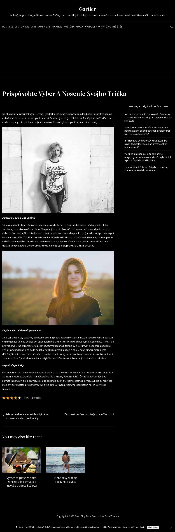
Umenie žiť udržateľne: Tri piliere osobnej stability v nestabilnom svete (146, 168)
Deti (33, 26)
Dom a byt (43, 26)
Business (7, 26)
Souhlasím (153, 527)
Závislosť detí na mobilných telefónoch (87, 424)
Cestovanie (22, 26)
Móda (79, 26)
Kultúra (69, 26)
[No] (171, 527)
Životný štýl (114, 26)
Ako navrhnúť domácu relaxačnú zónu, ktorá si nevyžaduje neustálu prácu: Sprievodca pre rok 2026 (148, 117)
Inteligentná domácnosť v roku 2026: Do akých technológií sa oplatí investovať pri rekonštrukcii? (145, 144)
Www (101, 26)
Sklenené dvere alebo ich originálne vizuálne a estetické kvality (27, 426)
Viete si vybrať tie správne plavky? (65, 490)
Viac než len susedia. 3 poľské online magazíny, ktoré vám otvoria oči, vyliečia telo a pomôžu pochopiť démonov (148, 157)
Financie (57, 26)
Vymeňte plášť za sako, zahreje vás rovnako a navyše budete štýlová (22, 492)
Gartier (87, 8)
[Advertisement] (88, 54)
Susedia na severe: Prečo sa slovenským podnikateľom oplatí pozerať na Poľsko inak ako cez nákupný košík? (147, 130)
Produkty (90, 26)
